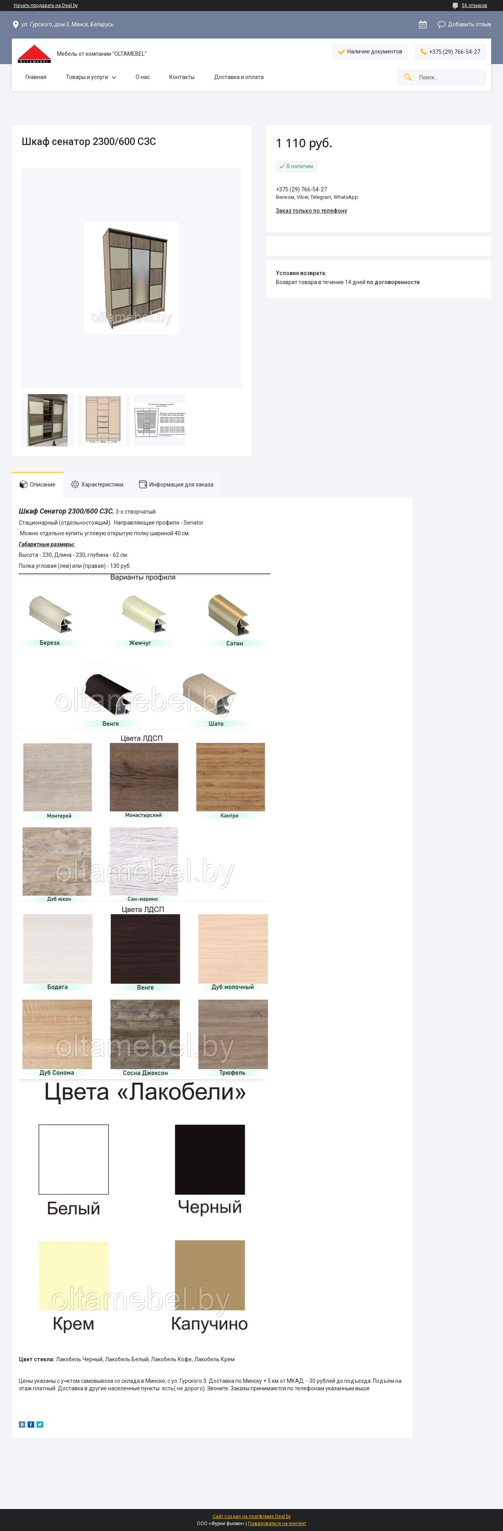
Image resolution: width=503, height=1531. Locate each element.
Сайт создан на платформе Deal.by (252, 1516)
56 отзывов (474, 5)
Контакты (182, 77)
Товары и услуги (87, 77)
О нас (143, 77)
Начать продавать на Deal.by (46, 5)
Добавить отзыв (469, 24)
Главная (36, 77)
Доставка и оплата (239, 77)
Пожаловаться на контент (277, 1523)
